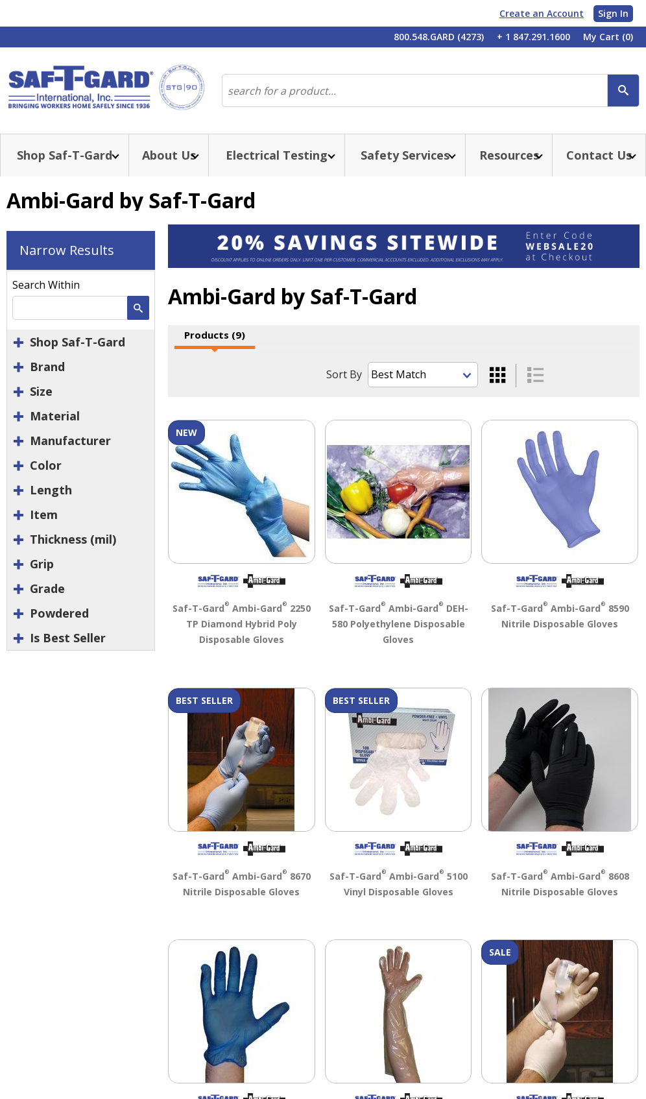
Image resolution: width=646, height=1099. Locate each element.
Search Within (46, 285)
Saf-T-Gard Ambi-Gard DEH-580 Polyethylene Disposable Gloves (398, 624)
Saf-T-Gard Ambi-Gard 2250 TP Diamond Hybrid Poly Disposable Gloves (242, 624)
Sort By (344, 374)
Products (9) (214, 334)
